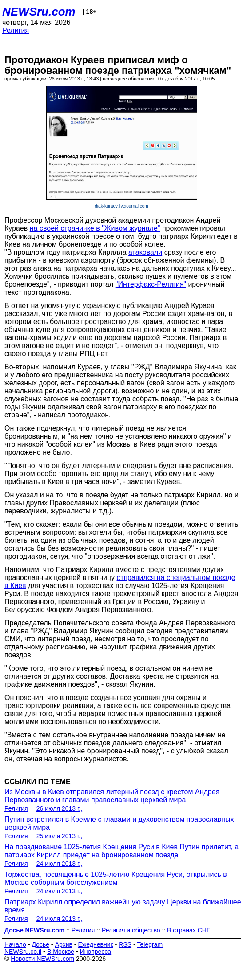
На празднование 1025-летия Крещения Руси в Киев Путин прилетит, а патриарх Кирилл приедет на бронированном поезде (121, 851)
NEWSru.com (39, 11)
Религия (15, 30)
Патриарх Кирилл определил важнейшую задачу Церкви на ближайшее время (122, 906)
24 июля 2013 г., (59, 863)
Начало (15, 944)
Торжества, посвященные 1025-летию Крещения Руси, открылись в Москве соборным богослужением (115, 878)
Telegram (150, 944)
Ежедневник (95, 944)
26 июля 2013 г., (59, 808)
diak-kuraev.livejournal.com (121, 206)
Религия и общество (131, 930)
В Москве (60, 951)
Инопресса (96, 951)
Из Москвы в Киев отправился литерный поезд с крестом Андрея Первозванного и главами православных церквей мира (111, 796)
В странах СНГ (188, 930)
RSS (125, 944)
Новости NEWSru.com (42, 958)
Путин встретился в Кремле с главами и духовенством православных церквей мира (119, 823)
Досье (40, 944)
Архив (63, 944)
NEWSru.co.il (22, 951)
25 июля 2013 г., (59, 836)
